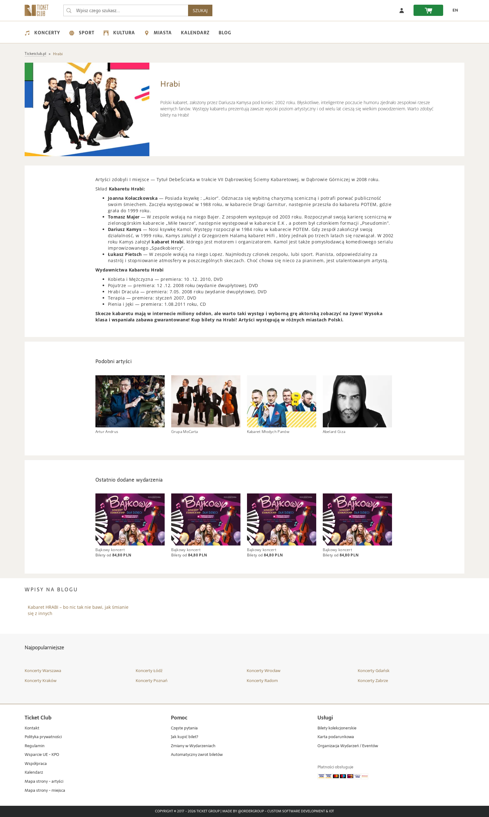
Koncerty (42, 32)
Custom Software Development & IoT (300, 811)
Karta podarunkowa (335, 737)
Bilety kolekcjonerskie (336, 728)
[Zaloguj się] (401, 10)
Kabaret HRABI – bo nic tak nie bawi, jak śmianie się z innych (78, 610)
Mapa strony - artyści (44, 782)
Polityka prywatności (43, 737)
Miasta (158, 32)
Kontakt (32, 728)
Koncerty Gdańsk (374, 670)
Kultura (119, 32)
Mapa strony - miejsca (45, 791)
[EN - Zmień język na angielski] (453, 10)
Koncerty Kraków (40, 680)
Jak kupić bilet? (184, 737)
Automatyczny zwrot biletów (197, 755)
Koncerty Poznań (151, 680)
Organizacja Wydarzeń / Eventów (347, 746)
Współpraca (36, 764)
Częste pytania (184, 728)
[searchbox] (125, 10)
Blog (225, 32)
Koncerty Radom (262, 680)
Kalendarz (195, 32)
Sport (81, 32)
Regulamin (35, 746)
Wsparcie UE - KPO (42, 755)
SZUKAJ (200, 10)
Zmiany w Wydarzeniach (193, 746)
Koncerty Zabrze (373, 680)
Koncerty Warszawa (43, 670)
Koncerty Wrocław (263, 670)
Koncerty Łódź (149, 670)
